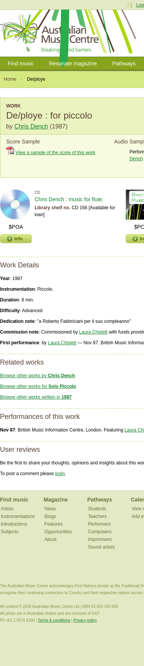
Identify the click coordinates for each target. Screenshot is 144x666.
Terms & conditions (54, 620)
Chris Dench (31, 126)
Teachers (97, 516)
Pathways (124, 63)
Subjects (9, 531)
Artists (7, 508)
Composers (99, 531)
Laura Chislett (93, 332)
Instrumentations (18, 516)
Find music (21, 63)
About (50, 539)
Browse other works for (38, 386)
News (50, 508)
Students (97, 508)
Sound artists (101, 547)
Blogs (50, 516)
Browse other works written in (36, 397)
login (60, 473)
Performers (99, 524)
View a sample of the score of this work (55, 152)
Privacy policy (85, 620)
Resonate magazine (73, 63)
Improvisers (100, 539)
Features (54, 524)
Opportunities (58, 531)
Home (10, 79)
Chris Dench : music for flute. (69, 199)
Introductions (14, 524)
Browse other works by (37, 375)
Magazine (56, 500)
